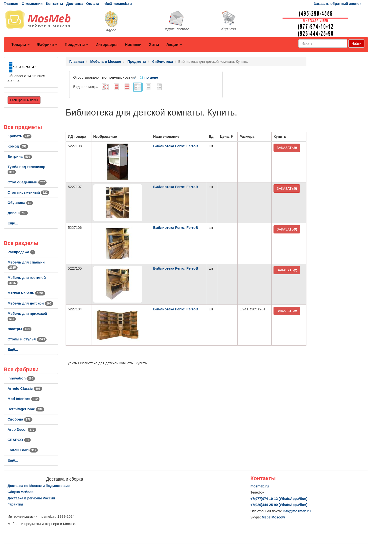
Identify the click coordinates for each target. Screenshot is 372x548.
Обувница (20, 203)
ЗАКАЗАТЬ (287, 148)
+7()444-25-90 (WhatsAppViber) (278, 505)
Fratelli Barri (23, 450)
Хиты (154, 44)
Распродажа (21, 252)
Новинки (133, 44)
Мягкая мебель (26, 293)
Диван (18, 213)
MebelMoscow (273, 517)
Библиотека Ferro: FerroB (175, 146)
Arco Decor (22, 430)
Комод (18, 146)
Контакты (54, 4)
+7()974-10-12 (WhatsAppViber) (278, 499)
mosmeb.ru (259, 486)
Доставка (74, 4)
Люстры (19, 329)
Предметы (76, 44)
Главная (11, 4)
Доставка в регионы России (31, 498)
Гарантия (15, 504)
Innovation (21, 378)
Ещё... (13, 223)
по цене (149, 77)
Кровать (19, 136)
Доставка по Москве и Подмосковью (39, 486)
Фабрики (47, 44)
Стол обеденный (27, 182)
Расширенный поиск (24, 100)
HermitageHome (26, 409)
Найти (356, 43)
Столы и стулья (27, 339)
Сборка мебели (20, 492)
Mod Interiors (23, 399)
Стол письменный (28, 192)
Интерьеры (106, 44)
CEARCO (19, 440)
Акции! (174, 44)
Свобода (20, 419)
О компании (32, 4)
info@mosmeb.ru (117, 4)
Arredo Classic (25, 388)
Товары (20, 44)
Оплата (92, 4)
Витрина (20, 156)
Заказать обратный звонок (337, 4)
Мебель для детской (30, 303)
